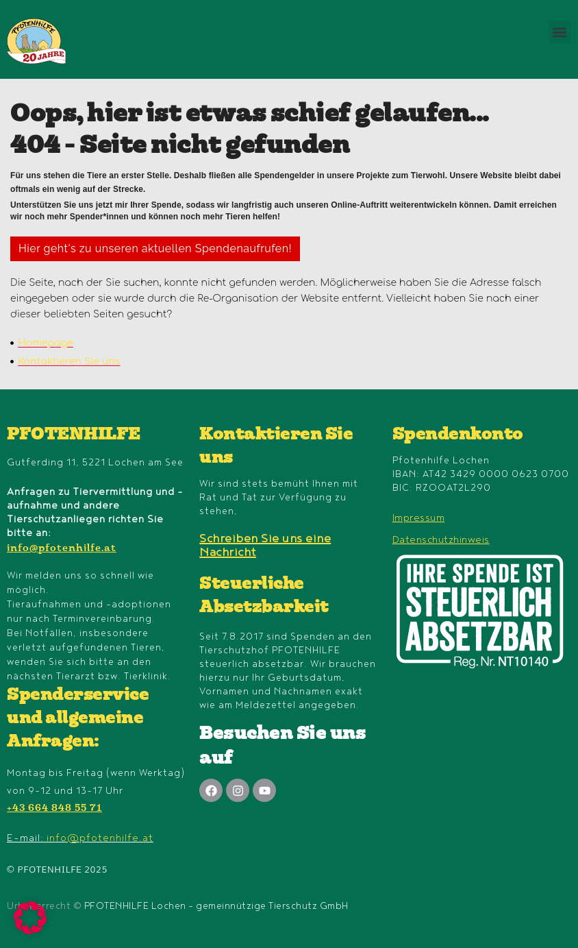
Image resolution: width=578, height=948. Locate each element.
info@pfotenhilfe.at (61, 549)
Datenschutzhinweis (441, 540)
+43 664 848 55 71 (54, 809)
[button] (560, 32)
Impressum (418, 518)
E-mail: (80, 838)
